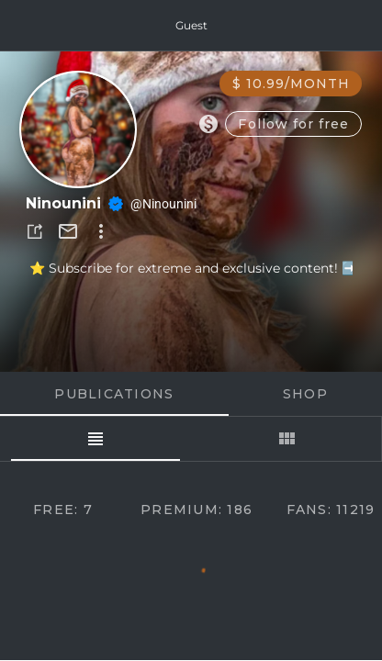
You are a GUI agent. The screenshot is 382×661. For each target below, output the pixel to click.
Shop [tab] (305, 394)
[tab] (95, 439)
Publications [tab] (114, 394)
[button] (34, 231)
